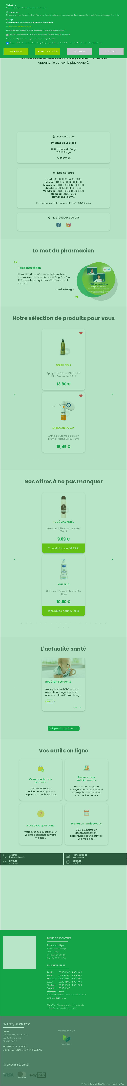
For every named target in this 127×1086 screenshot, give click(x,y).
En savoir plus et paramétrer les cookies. (19, 26)
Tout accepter (15, 51)
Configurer (111, 51)
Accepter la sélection (48, 51)
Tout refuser (79, 51)
